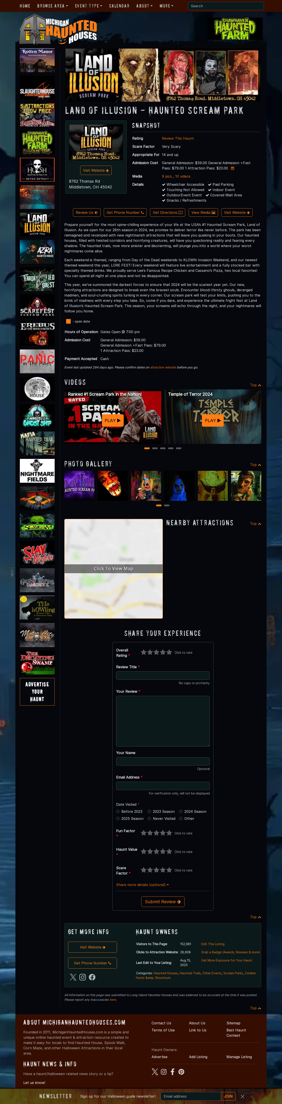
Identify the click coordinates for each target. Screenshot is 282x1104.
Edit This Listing (212, 944)
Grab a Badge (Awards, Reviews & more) (230, 952)
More (165, 5)
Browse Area (51, 5)
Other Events (212, 973)
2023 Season (164, 811)
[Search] (226, 6)
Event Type (87, 5)
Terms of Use (163, 1030)
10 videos (183, 176)
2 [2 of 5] (155, 448)
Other (189, 818)
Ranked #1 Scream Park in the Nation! (105, 394)
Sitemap (233, 1023)
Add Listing (198, 1057)
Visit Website (96, 170)
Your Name (125, 753)
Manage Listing (239, 1057)
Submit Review (163, 901)
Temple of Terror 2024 (190, 394)
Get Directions (167, 212)
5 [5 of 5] (179, 448)
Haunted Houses (166, 973)
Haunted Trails (190, 973)
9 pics (167, 176)
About (142, 5)
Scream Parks (233, 973)
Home (25, 5)
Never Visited (164, 818)
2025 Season (132, 818)
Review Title (128, 667)
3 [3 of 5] (163, 448)
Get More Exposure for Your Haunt (226, 960)
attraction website (163, 367)
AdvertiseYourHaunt (37, 691)
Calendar (119, 5)
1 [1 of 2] (159, 505)
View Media (203, 212)
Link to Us (197, 1030)
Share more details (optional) (142, 884)
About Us (197, 1023)
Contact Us (161, 1023)
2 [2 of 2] (167, 505)
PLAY (113, 420)
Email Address (129, 777)
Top (255, 385)
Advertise (159, 1057)
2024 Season (195, 811)
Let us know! (34, 1082)
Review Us (87, 212)
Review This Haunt (178, 138)
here (112, 999)
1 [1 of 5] (147, 448)
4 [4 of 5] (171, 448)
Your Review (128, 691)
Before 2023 (131, 811)
